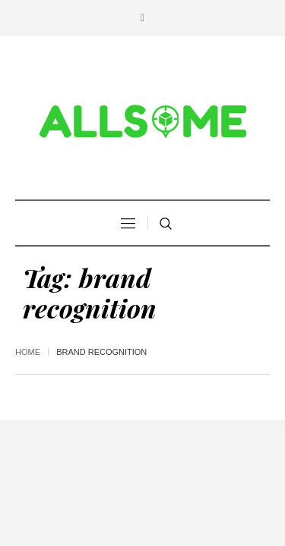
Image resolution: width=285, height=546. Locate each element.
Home (27, 351)
